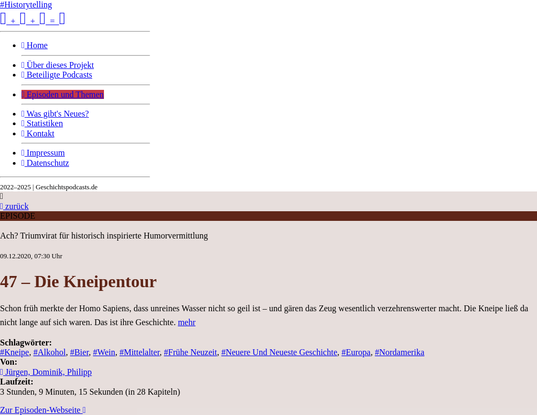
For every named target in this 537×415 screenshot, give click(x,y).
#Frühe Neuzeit (190, 352)
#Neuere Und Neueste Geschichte (279, 352)
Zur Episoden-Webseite (43, 409)
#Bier (79, 352)
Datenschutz (45, 162)
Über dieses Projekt (57, 65)
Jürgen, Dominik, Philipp (46, 371)
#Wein (104, 352)
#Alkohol (49, 352)
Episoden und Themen (62, 94)
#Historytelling (26, 4)
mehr (187, 322)
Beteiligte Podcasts (56, 74)
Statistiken (42, 123)
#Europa (355, 352)
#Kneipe (14, 352)
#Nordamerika (399, 352)
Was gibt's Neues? (55, 113)
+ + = (32, 21)
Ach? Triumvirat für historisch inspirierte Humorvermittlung (104, 235)
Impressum (43, 152)
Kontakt (37, 133)
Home (34, 45)
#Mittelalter (140, 352)
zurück (14, 206)
